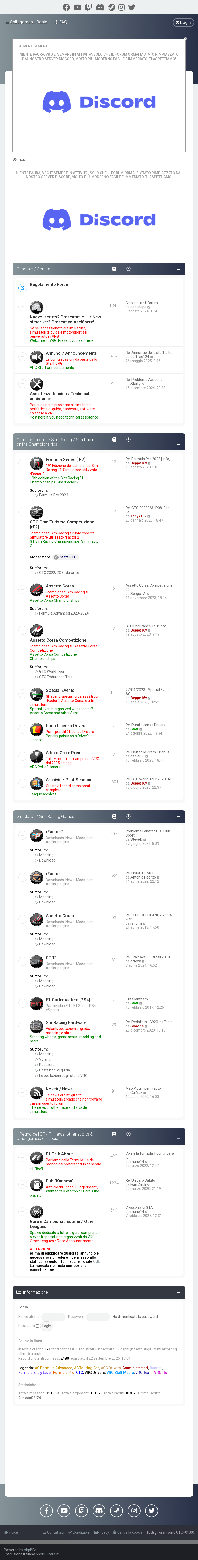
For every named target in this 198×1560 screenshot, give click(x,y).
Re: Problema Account (144, 380)
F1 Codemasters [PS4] (68, 999)
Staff (134, 729)
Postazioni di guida (52, 1070)
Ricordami (28, 1326)
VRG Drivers (95, 1372)
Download (45, 860)
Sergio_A (138, 594)
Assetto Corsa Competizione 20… (149, 587)
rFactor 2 (55, 831)
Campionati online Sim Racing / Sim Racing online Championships (56, 442)
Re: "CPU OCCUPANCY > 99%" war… (150, 917)
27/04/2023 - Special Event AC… (148, 692)
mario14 (137, 1162)
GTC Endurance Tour (54, 677)
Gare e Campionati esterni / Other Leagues (62, 1224)
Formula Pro (64, 1372)
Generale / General (33, 268)
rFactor (53, 873)
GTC (79, 1372)
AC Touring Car (86, 1368)
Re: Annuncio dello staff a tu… (150, 353)
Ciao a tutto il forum (142, 303)
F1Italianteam (137, 999)
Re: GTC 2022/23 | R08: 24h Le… (148, 510)
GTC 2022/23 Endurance (57, 572)
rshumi (136, 923)
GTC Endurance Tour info (146, 626)
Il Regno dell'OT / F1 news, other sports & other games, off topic (54, 1136)
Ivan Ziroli (138, 1184)
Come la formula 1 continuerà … (150, 1155)
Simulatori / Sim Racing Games (45, 816)
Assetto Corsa (60, 586)
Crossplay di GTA (139, 1207)
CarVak (136, 1092)
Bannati (156, 1368)
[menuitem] (61, 22)
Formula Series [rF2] (65, 459)
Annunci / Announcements (71, 353)
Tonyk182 (138, 516)
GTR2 (51, 957)
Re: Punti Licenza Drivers (146, 725)
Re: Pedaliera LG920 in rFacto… (150, 1022)
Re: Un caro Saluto (140, 1180)
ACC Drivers (111, 1368)
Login (23, 1307)
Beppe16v (138, 463)
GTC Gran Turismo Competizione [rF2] (62, 524)
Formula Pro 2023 (51, 495)
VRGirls (160, 1372)
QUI (96, 1261)
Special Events (60, 690)
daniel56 (137, 756)
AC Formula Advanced (53, 1368)
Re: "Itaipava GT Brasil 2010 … (149, 957)
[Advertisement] (99, 1450)
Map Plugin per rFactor (144, 1088)
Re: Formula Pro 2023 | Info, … (149, 459)
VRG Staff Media (120, 1372)
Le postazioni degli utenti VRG (61, 1075)
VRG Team (144, 1372)
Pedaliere (45, 1065)
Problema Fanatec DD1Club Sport (148, 833)
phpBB (29, 1550)
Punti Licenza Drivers (66, 725)
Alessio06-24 (29, 1398)
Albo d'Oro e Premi (64, 752)
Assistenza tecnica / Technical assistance (59, 396)
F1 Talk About (59, 1153)
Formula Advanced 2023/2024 (62, 613)
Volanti (43, 1059)
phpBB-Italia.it (47, 1554)
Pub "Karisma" (60, 1180)
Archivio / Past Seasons (69, 779)
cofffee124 (139, 357)
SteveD (136, 839)
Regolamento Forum (50, 284)
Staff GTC (65, 557)
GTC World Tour (49, 671)
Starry (135, 384)
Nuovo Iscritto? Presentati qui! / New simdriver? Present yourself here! (65, 319)
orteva (135, 961)
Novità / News (59, 1089)
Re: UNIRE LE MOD (140, 873)
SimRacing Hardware (66, 1022)
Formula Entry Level (35, 1372)
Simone (137, 1026)
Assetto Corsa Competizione (58, 640)
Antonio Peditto (143, 877)
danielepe (138, 307)
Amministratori (135, 1368)
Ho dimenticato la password (135, 1317)
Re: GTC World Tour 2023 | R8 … (151, 779)
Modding (44, 855)
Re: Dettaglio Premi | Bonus (147, 752)
